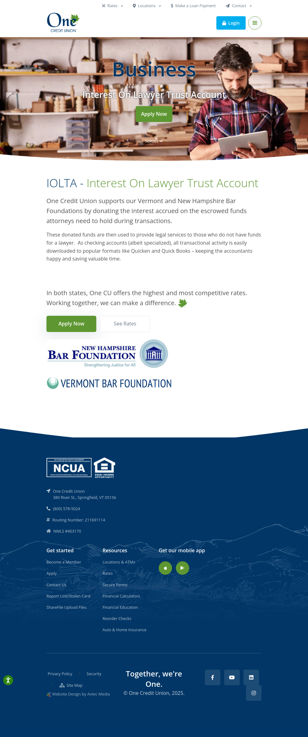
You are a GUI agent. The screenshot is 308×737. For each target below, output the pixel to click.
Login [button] (231, 22)
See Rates (125, 323)
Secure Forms (115, 585)
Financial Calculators (121, 596)
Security (94, 673)
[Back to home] (63, 22)
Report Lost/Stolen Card (68, 596)
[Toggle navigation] (255, 23)
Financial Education (120, 607)
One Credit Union (149, 693)
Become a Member (63, 562)
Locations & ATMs (119, 562)
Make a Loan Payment (193, 5)
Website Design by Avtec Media (81, 694)
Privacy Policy (60, 673)
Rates (110, 5)
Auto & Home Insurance (125, 629)
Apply (51, 573)
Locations (144, 5)
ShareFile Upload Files (66, 607)
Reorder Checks (117, 618)
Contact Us (56, 585)
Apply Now (154, 113)
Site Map (71, 685)
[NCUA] (81, 467)
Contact (236, 5)
